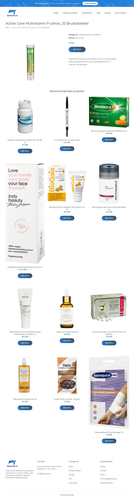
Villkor (102, 476)
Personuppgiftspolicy (108, 480)
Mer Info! (77, 51)
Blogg (107, 13)
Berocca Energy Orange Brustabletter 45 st (109, 132)
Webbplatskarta (106, 484)
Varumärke (73, 484)
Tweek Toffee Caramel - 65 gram (67, 400)
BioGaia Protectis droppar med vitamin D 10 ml (67, 209)
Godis (55, 13)
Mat (98, 13)
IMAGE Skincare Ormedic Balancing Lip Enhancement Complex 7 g (25, 334)
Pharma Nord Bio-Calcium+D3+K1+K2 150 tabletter (109, 334)
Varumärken (120, 13)
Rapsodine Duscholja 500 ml (25, 400)
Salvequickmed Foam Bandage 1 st (109, 433)
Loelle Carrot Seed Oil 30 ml (67, 333)
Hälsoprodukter (70, 13)
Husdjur (72, 476)
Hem (7, 29)
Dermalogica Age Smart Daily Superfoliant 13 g (109, 209)
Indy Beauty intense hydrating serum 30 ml (25, 268)
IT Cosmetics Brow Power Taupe (67, 141)
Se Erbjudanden (90, 3)
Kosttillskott (87, 13)
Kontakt (103, 472)
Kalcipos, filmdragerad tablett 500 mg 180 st (25, 142)
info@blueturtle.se (44, 475)
